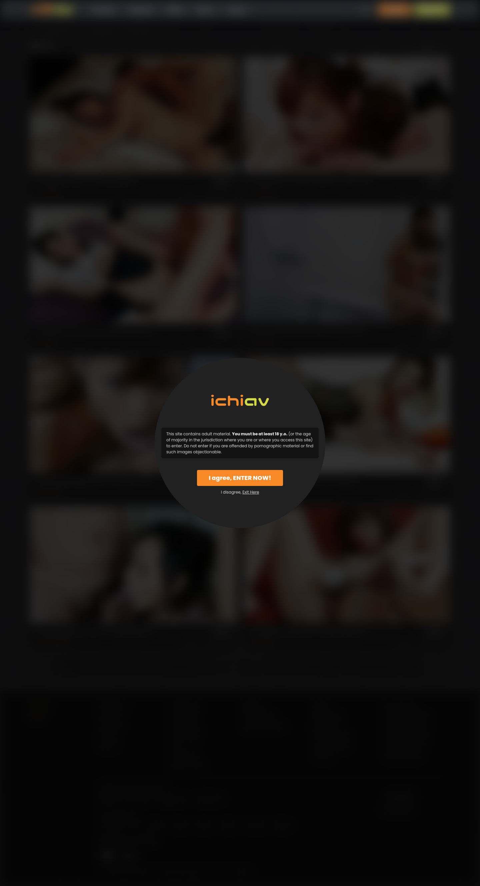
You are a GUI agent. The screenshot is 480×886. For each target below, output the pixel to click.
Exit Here (250, 492)
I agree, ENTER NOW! (240, 478)
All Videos (103, 10)
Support (237, 10)
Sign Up (432, 10)
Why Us (205, 10)
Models (175, 10)
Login (395, 10)
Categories (140, 10)
